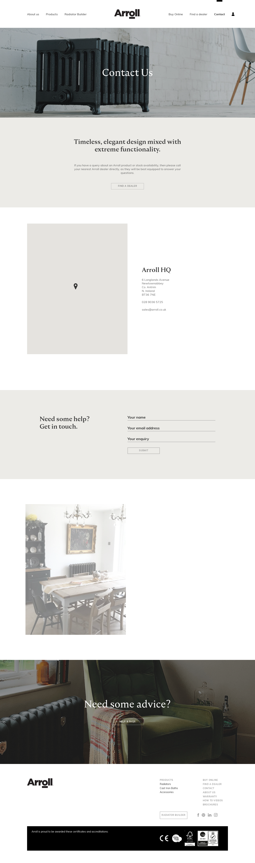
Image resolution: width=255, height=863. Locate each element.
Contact (219, 14)
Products (52, 14)
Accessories (167, 792)
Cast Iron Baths (169, 788)
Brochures (210, 804)
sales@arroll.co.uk (154, 310)
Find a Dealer (127, 187)
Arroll (127, 14)
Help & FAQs (127, 721)
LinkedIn (215, 814)
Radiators (165, 784)
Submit (143, 450)
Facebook (204, 815)
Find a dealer (198, 14)
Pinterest (209, 815)
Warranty (210, 796)
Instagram (221, 815)
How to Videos (213, 800)
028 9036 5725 (152, 303)
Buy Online (176, 14)
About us (33, 14)
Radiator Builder (76, 14)
